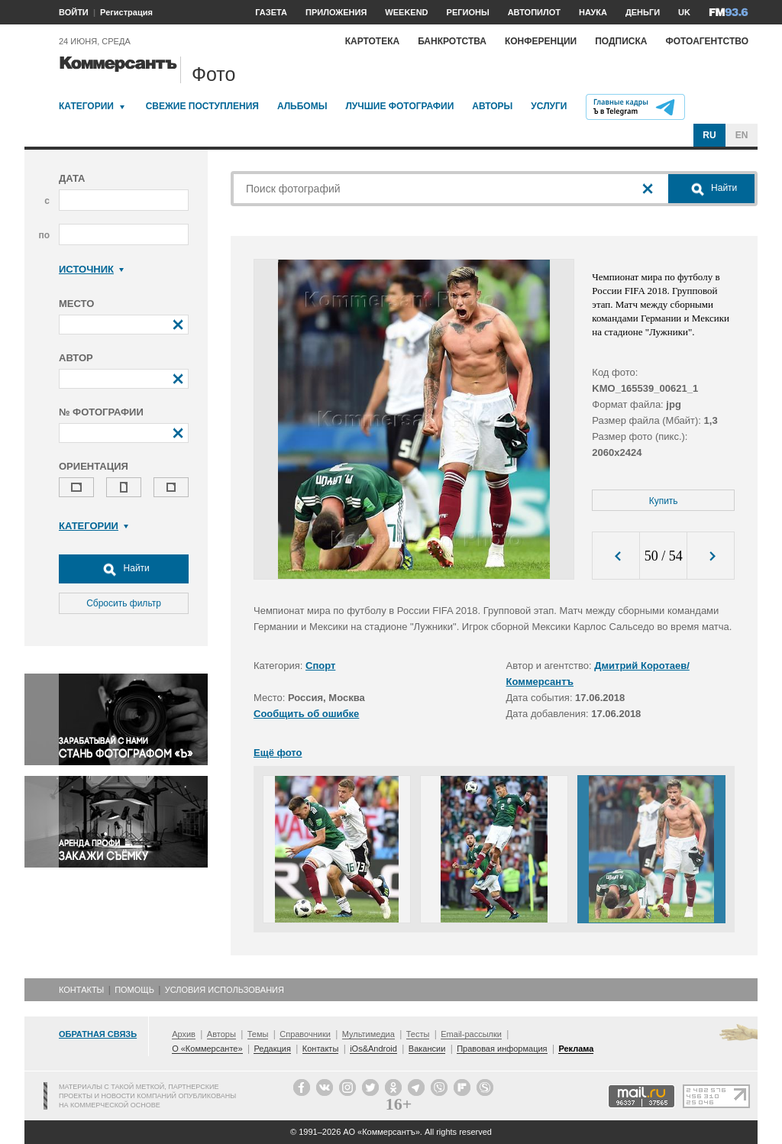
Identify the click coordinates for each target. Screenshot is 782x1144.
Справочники (305, 1034)
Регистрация (126, 12)
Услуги (549, 106)
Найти (124, 568)
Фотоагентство (706, 41)
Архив (184, 1034)
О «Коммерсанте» (207, 1048)
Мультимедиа (368, 1034)
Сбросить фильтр (123, 603)
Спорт (320, 665)
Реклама (575, 1048)
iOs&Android (373, 1048)
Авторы (492, 106)
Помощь (134, 989)
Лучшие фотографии (399, 106)
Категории (86, 106)
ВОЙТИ (74, 12)
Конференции (541, 41)
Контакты (81, 989)
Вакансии (427, 1048)
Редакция (272, 1048)
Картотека (372, 41)
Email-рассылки (471, 1034)
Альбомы (302, 106)
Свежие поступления (202, 106)
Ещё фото (278, 752)
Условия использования (224, 989)
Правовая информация (502, 1048)
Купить (663, 501)
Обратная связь (98, 1034)
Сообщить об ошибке (306, 713)
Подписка (621, 41)
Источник (91, 269)
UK (684, 12)
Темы (258, 1034)
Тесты (418, 1034)
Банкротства (452, 41)
